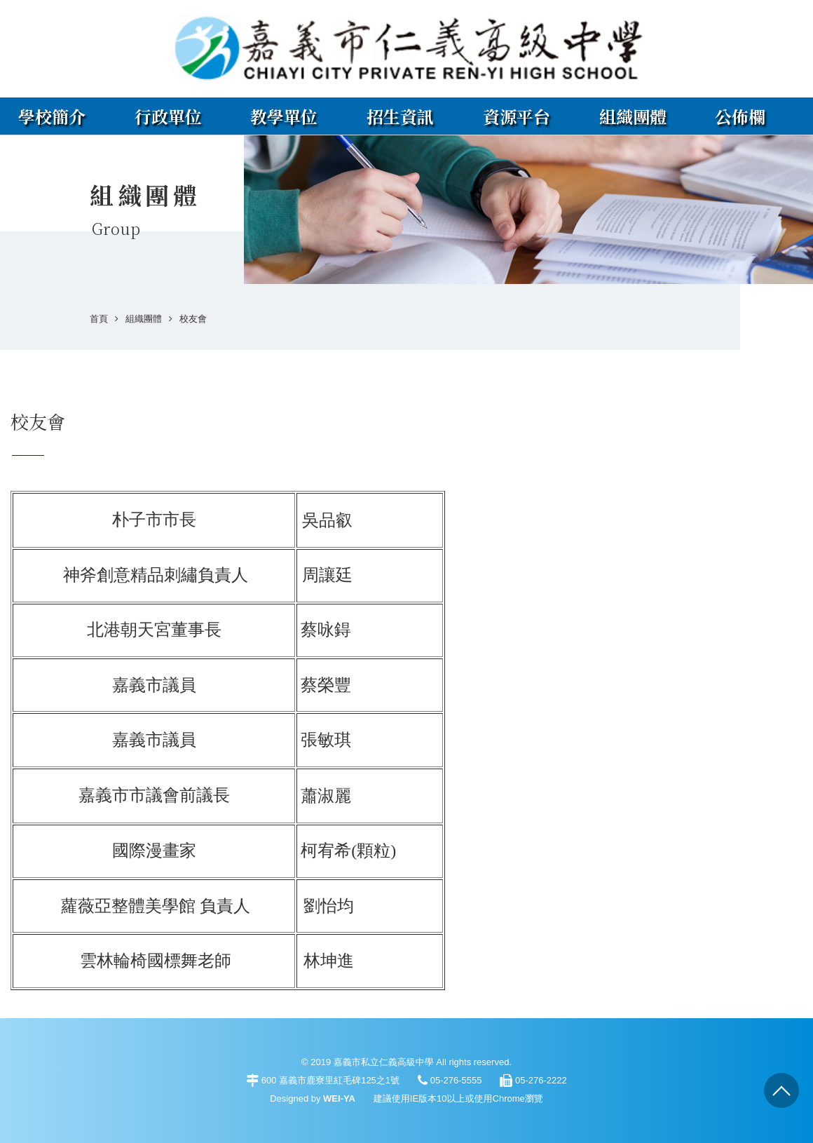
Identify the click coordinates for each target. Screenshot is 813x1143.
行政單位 (168, 116)
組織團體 (633, 116)
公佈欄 (740, 116)
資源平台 (516, 116)
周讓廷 (327, 575)
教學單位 (283, 116)
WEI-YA (339, 1098)
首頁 (99, 318)
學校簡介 (52, 116)
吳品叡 (327, 520)
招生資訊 (400, 116)
